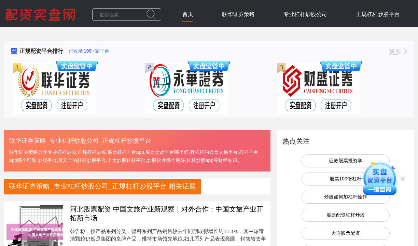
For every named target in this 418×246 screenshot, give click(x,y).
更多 (398, 52)
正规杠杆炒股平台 (378, 14)
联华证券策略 (238, 14)
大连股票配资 (345, 233)
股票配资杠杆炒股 (345, 215)
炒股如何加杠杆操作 (345, 197)
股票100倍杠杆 (345, 178)
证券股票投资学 (345, 160)
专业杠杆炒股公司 (305, 14)
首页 (187, 14)
